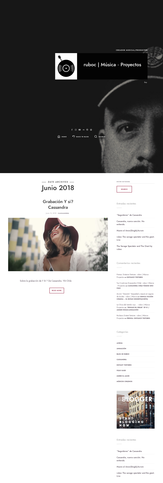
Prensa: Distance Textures (138, 318)
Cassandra (63, 213)
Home (64, 137)
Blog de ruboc (123, 354)
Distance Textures (135, 277)
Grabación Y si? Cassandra (58, 204)
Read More (57, 291)
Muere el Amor (123, 376)
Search (102, 137)
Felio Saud (121, 371)
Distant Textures (124, 365)
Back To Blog (82, 137)
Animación (121, 349)
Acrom (120, 343)
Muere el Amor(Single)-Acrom (130, 230)
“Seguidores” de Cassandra (129, 215)
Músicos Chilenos (124, 381)
